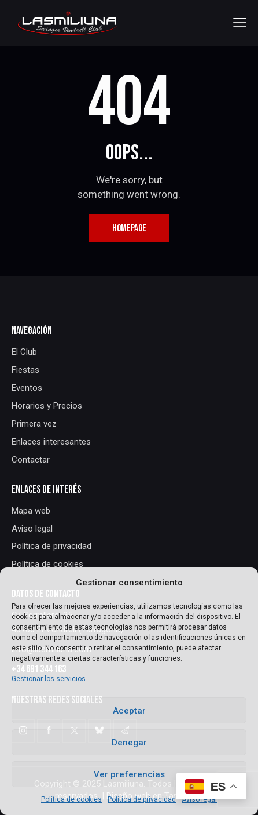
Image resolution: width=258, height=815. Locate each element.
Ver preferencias (129, 774)
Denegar (129, 742)
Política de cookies (71, 799)
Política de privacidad (142, 799)
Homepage (129, 228)
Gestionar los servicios (49, 679)
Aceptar (129, 710)
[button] (239, 23)
